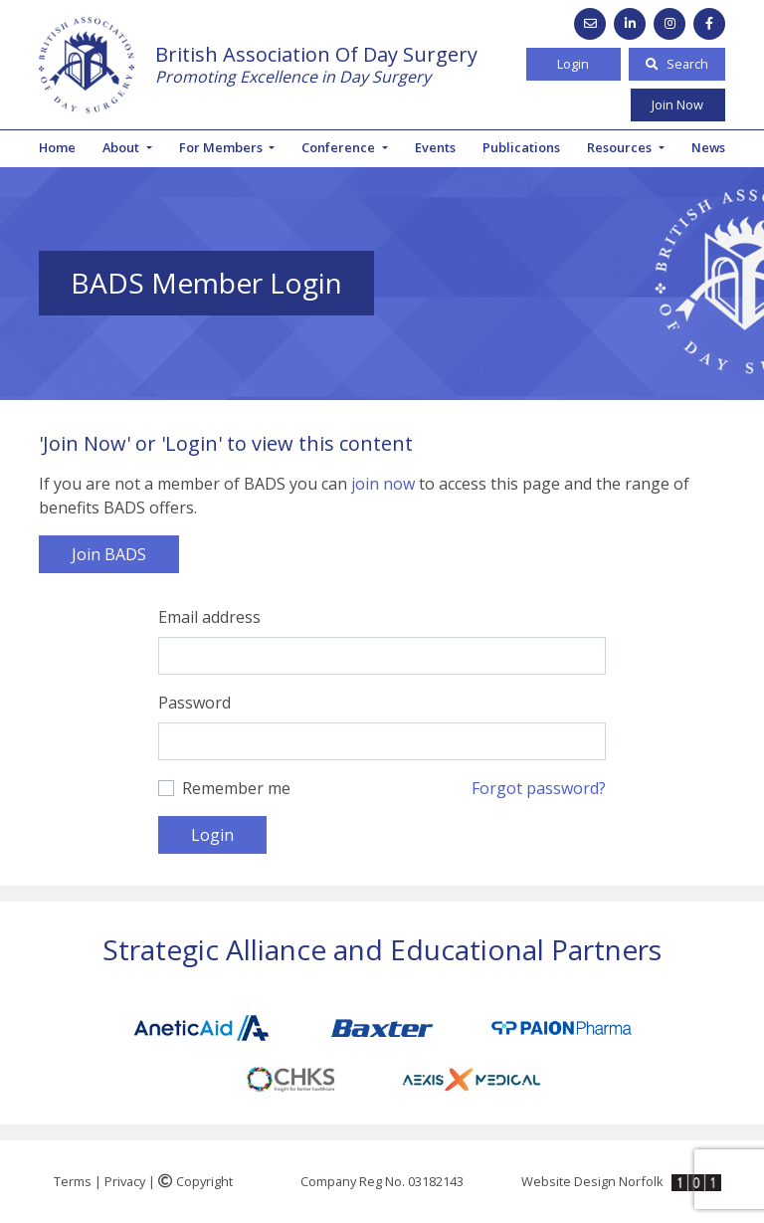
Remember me (236, 788)
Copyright (195, 1181)
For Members (222, 147)
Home (57, 147)
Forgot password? (539, 788)
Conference (339, 147)
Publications (521, 147)
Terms (73, 1181)
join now (383, 484)
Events (435, 147)
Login (573, 64)
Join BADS (109, 554)
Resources (621, 147)
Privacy (124, 1181)
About (122, 147)
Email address (209, 617)
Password (194, 702)
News (708, 147)
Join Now (677, 104)
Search (677, 64)
